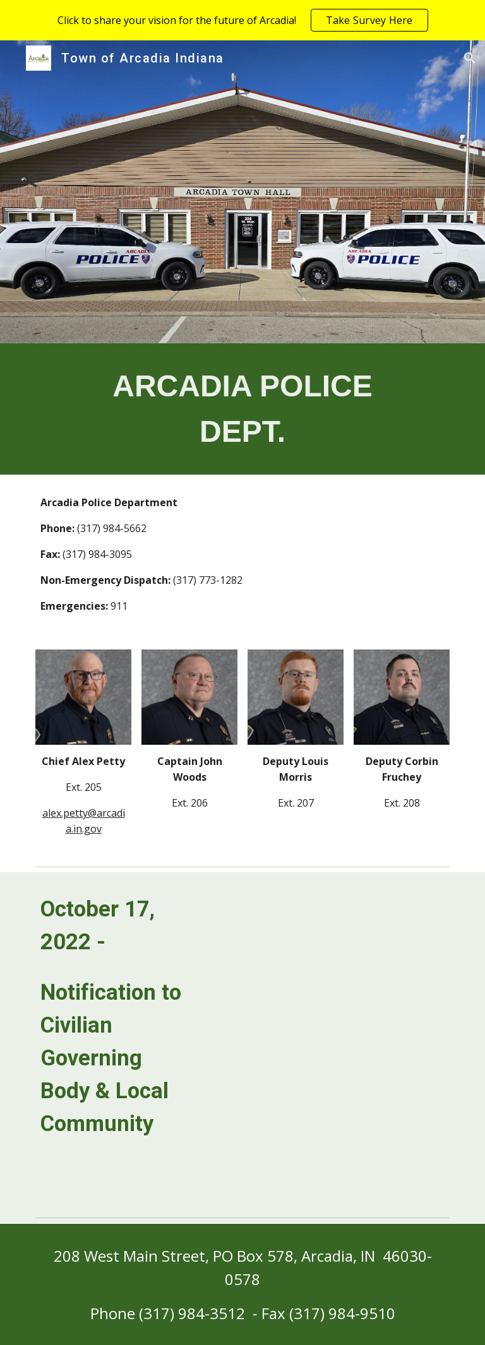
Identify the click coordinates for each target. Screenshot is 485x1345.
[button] (470, 58)
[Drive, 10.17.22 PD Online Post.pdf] (330, 1042)
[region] (242, 20)
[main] (242, 408)
